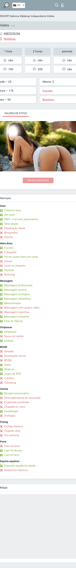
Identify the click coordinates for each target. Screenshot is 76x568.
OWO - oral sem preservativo (21, 219)
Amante (8, 351)
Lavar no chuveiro (14, 265)
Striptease (10, 331)
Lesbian (8, 340)
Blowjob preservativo (16, 393)
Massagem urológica (16, 294)
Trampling (10, 382)
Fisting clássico (13, 426)
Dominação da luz (15, 355)
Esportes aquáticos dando (20, 465)
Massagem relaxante (16, 316)
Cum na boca (12, 446)
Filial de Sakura (13, 321)
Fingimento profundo (16, 402)
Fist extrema (11, 435)
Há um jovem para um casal (21, 256)
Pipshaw (9, 270)
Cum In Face (11, 455)
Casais (8, 261)
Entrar (62, 5)
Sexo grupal (11, 223)
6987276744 (12, 33)
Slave (7, 364)
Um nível (9, 214)
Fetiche (8, 237)
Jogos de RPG (12, 373)
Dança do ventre (14, 336)
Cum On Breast (13, 450)
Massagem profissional (18, 285)
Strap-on (9, 369)
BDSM (7, 360)
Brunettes (48, 99)
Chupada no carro (14, 406)
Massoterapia (12, 303)
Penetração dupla (14, 228)
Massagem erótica (15, 289)
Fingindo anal (12, 430)
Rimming (9, 274)
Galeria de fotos (15, 113)
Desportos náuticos (16, 470)
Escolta (8, 247)
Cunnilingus (11, 411)
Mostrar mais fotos (38, 180)
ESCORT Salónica (9, 16)
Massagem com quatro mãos (22, 307)
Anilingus (9, 415)
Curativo (9, 378)
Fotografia (10, 252)
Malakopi (25, 16)
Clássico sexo (12, 210)
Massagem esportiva (16, 312)
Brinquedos (11, 232)
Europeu (47, 90)
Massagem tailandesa (17, 298)
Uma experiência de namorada (22, 397)
